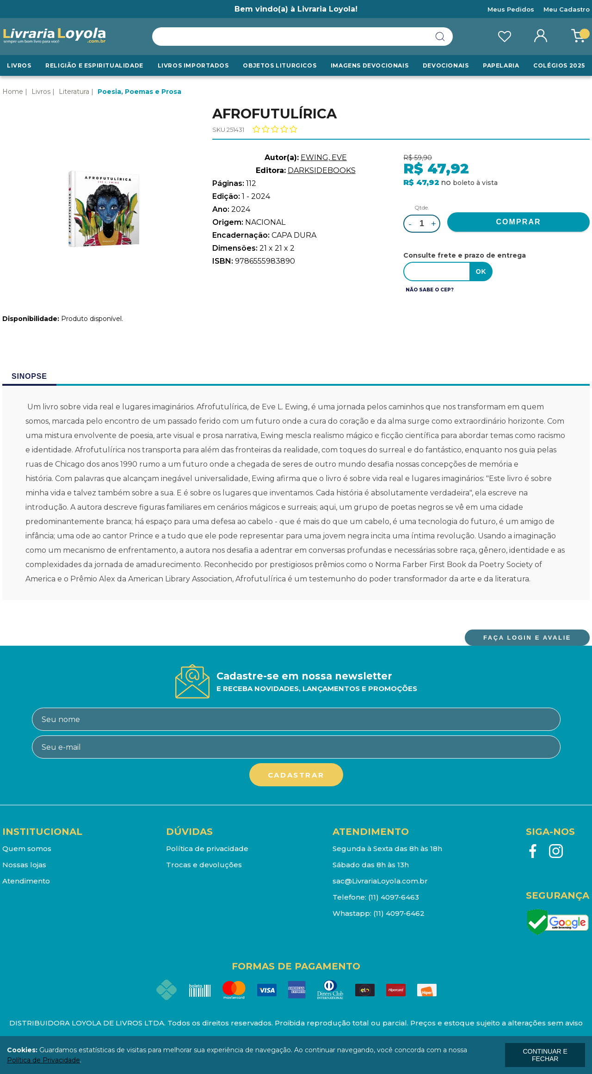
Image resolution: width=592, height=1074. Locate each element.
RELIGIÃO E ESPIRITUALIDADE (94, 65)
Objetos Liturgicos (279, 65)
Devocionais (446, 65)
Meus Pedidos (510, 9)
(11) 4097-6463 (393, 897)
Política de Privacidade (43, 1060)
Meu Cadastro (566, 9)
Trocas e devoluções (204, 864)
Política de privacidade (207, 848)
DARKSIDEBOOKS (322, 170)
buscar (440, 36)
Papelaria (501, 65)
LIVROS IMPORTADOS (193, 65)
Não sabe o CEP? (430, 290)
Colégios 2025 (559, 65)
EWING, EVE (324, 157)
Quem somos (26, 848)
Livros (19, 65)
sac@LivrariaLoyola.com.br (380, 880)
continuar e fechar (545, 1055)
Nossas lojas (24, 864)
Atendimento (26, 880)
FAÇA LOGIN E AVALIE (527, 637)
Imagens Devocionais (369, 65)
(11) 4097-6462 (399, 913)
